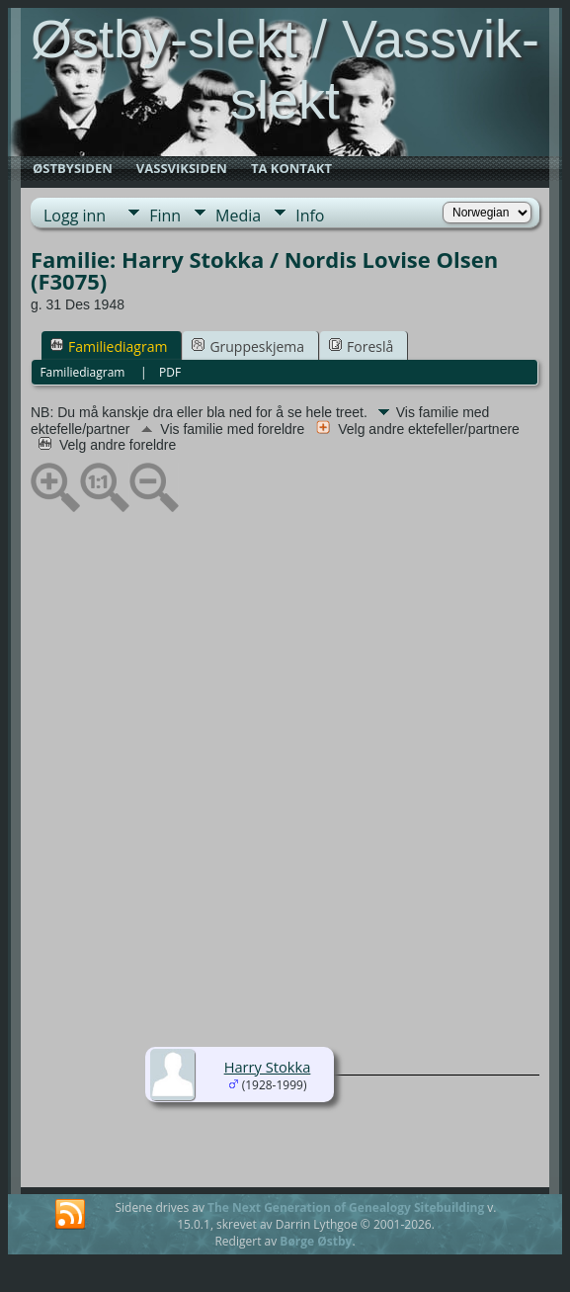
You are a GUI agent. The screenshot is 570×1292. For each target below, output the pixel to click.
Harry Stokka (267, 1067)
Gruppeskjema (248, 346)
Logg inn (74, 215)
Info (309, 215)
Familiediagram (108, 346)
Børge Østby (316, 1241)
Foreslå (361, 346)
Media (238, 215)
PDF (170, 372)
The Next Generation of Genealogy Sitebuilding (345, 1207)
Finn (165, 215)
